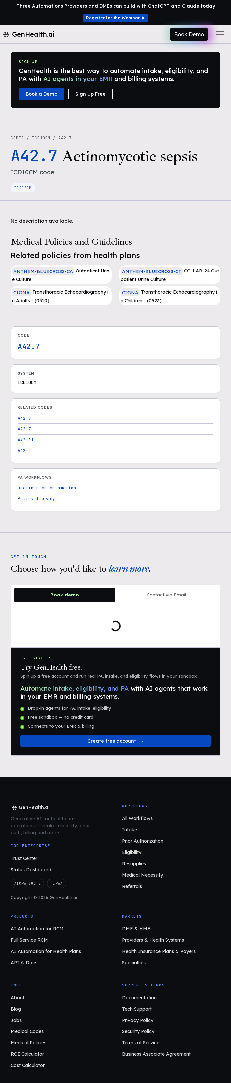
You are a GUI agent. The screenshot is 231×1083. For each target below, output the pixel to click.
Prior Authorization (142, 841)
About (17, 998)
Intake (129, 830)
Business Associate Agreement (156, 1054)
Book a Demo (41, 94)
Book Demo (189, 34)
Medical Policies (28, 1043)
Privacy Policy (137, 1020)
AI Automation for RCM (37, 929)
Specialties (134, 963)
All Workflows (137, 818)
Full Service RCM (29, 940)
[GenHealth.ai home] (30, 807)
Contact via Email (166, 595)
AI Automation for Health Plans (46, 951)
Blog (16, 1009)
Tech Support (137, 1009)
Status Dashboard (31, 870)
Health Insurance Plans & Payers (159, 951)
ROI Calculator (27, 1054)
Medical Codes (27, 1031)
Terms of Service (140, 1043)
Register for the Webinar (115, 17)
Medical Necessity (142, 875)
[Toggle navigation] (220, 34)
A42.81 (26, 440)
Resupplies (134, 864)
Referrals (132, 886)
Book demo (64, 595)
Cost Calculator (28, 1065)
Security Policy (138, 1031)
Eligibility (131, 852)
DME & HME (136, 929)
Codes (17, 138)
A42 (22, 450)
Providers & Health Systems (153, 940)
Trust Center (24, 858)
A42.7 (24, 418)
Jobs (16, 1020)
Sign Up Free (90, 94)
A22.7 (24, 429)
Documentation (139, 998)
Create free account (111, 741)
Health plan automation (47, 488)
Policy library (36, 498)
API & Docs (24, 963)
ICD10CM (41, 138)
